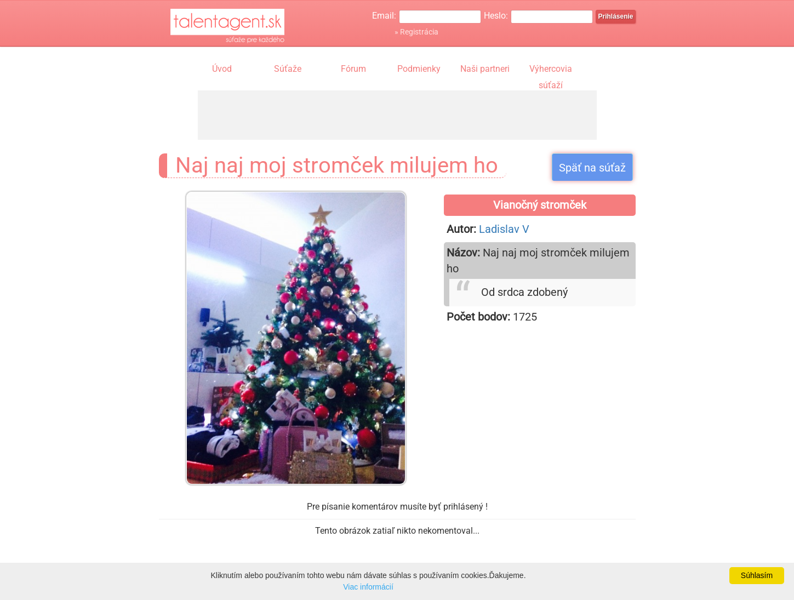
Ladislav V (504, 229)
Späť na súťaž (592, 167)
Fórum (353, 69)
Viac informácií (368, 586)
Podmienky (419, 69)
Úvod (222, 69)
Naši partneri (485, 69)
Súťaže (287, 69)
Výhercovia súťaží (550, 70)
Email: (384, 15)
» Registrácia (416, 31)
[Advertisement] (397, 115)
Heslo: (496, 15)
